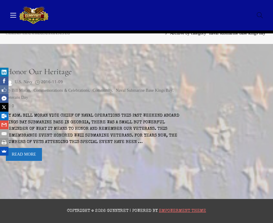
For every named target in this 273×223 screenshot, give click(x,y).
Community (102, 90)
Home (157, 33)
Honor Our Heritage (39, 71)
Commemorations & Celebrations (61, 90)
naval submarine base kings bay (144, 90)
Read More (24, 154)
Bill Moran (21, 90)
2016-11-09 (52, 82)
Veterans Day (17, 97)
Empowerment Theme (182, 211)
